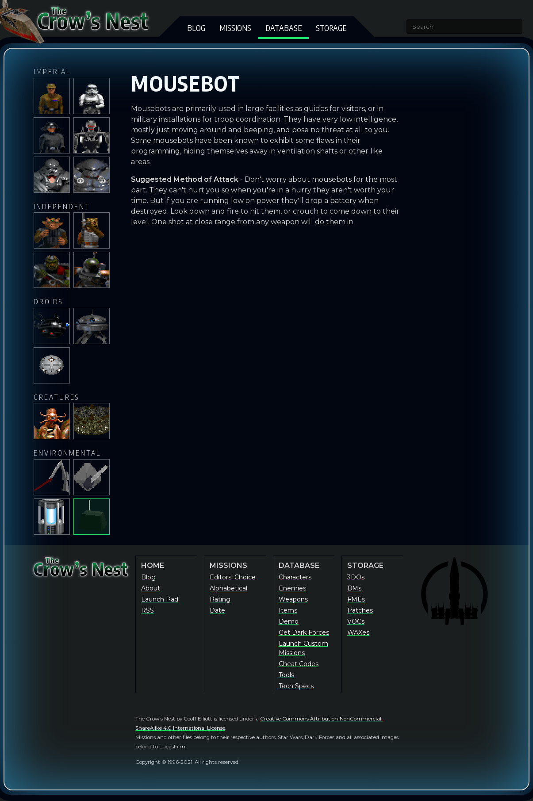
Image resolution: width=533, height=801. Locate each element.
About (150, 588)
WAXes (358, 632)
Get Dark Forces (304, 632)
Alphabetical (228, 588)
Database (283, 28)
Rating (220, 599)
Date (217, 610)
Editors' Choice (233, 577)
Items (288, 610)
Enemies (292, 588)
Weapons (293, 599)
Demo (289, 621)
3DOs (355, 577)
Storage (331, 28)
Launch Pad (159, 599)
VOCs (355, 621)
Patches (360, 610)
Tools (286, 675)
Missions (235, 28)
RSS (147, 610)
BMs (354, 588)
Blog (196, 28)
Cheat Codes (298, 664)
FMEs (356, 599)
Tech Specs (296, 686)
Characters (295, 577)
